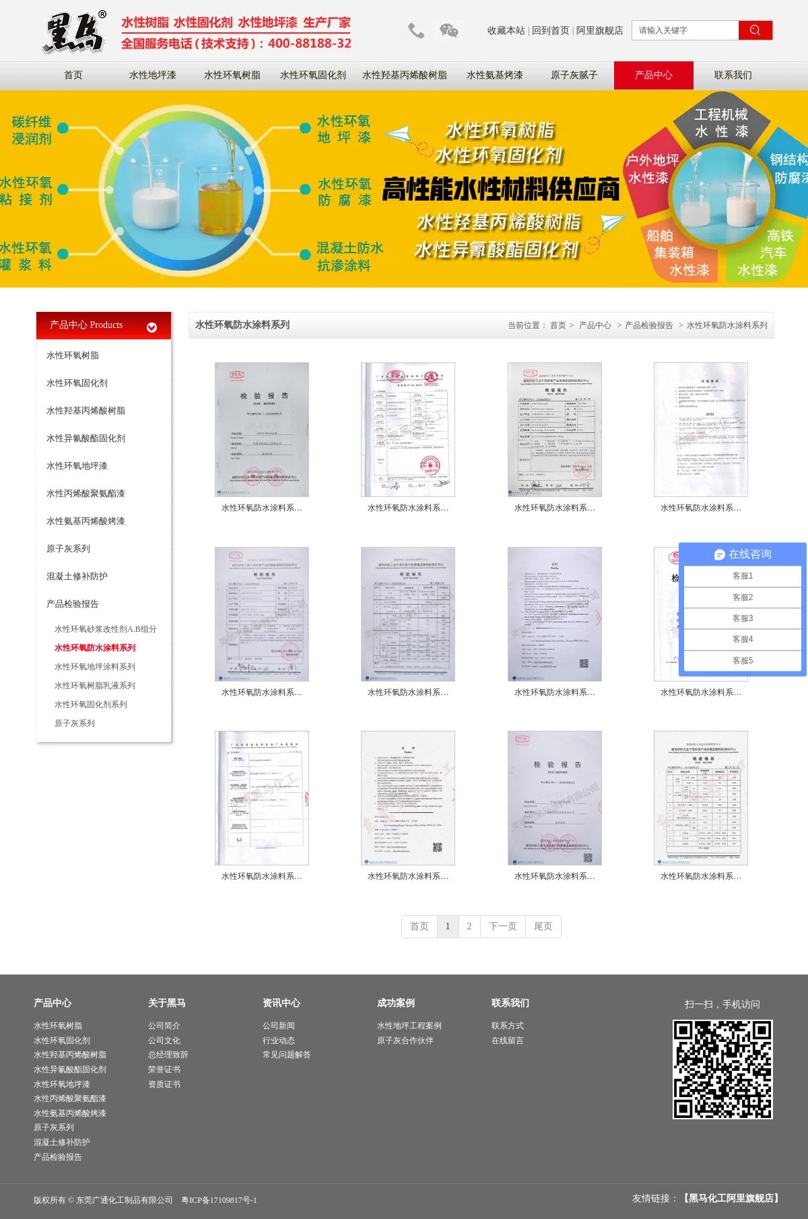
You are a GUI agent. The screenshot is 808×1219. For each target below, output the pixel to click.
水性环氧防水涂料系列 (727, 325)
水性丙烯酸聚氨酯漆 (70, 1098)
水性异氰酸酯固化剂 (70, 1069)
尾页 (543, 926)
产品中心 (595, 325)
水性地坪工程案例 (409, 1025)
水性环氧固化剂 (62, 1040)
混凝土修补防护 (62, 1142)
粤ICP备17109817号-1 (219, 1200)
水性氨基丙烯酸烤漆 (70, 1113)
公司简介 (164, 1025)
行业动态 (279, 1040)
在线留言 (508, 1040)
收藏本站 (506, 31)
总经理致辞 (168, 1054)
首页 (558, 325)
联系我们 (510, 1003)
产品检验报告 (649, 325)
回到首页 (551, 31)
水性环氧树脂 (58, 1025)
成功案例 (396, 1003)
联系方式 (508, 1025)
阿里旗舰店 (600, 31)
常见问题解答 (287, 1054)
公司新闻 (279, 1025)
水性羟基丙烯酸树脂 (70, 1054)
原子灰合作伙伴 (405, 1040)
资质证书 (164, 1084)
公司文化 (164, 1040)
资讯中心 (281, 1003)
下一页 (503, 926)
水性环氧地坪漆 (62, 1084)
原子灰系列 (54, 1127)
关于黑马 (167, 1003)
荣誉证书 (164, 1069)
